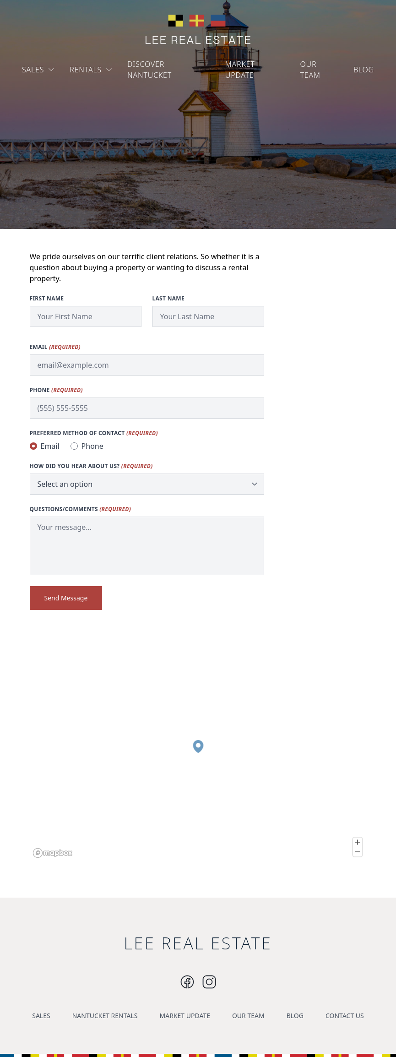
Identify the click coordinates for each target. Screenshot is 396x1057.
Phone (56, 390)
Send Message (66, 598)
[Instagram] (187, 982)
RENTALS (91, 70)
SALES (38, 70)
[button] (198, 746)
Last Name (168, 298)
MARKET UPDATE (240, 69)
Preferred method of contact (94, 433)
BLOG (363, 70)
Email (55, 347)
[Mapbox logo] (53, 853)
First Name (47, 298)
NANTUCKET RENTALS (105, 1015)
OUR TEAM (310, 69)
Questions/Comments (80, 509)
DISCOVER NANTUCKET (149, 69)
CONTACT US (344, 1015)
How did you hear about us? (91, 466)
